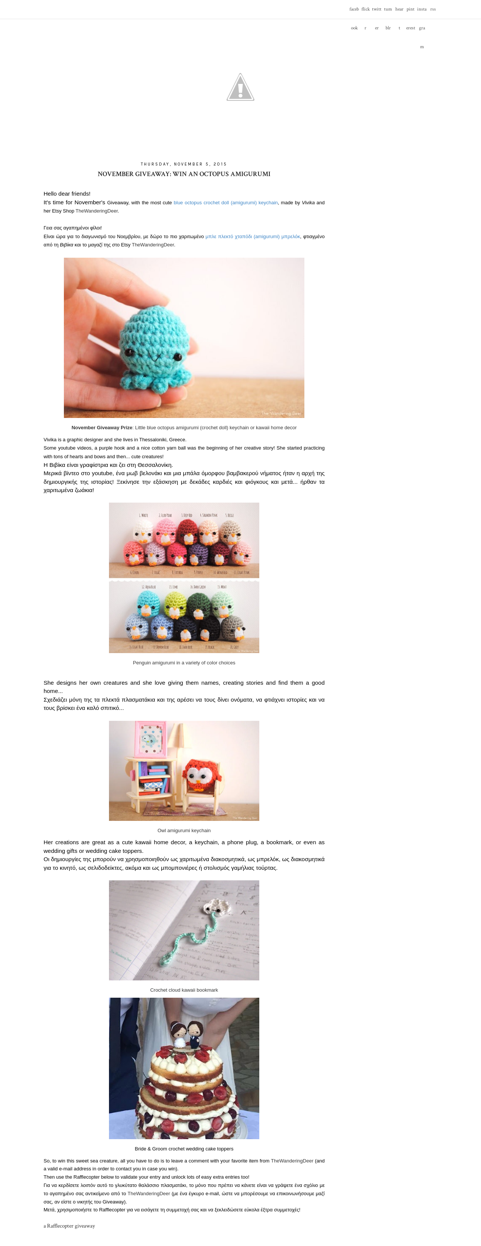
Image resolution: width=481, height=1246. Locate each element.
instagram (422, 12)
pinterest (410, 12)
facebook (354, 12)
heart (399, 12)
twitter (376, 12)
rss (433, 9)
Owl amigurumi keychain (184, 830)
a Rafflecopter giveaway (69, 1225)
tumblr (388, 12)
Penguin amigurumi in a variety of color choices (184, 663)
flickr (366, 12)
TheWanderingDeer (97, 211)
